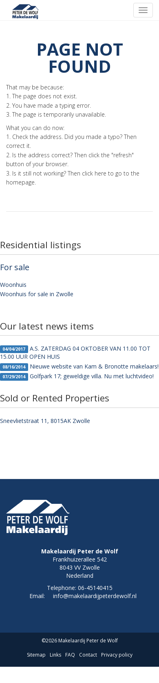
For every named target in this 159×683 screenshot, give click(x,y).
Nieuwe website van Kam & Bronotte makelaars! (79, 366)
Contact (88, 654)
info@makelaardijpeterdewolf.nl (95, 596)
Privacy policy (116, 654)
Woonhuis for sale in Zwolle (36, 294)
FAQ (70, 654)
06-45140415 (95, 588)
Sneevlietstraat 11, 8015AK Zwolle (45, 421)
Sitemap (36, 654)
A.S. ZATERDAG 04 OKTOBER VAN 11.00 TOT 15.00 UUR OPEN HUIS (75, 352)
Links (55, 654)
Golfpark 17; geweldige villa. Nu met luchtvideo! (77, 376)
